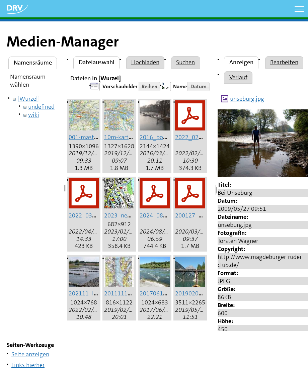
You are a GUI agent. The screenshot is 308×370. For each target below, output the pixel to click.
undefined (41, 107)
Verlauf (238, 77)
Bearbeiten (284, 62)
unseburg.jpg (247, 99)
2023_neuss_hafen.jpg (134, 215)
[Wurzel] (28, 99)
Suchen (185, 62)
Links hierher (28, 365)
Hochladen (145, 62)
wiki (33, 115)
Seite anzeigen (30, 354)
